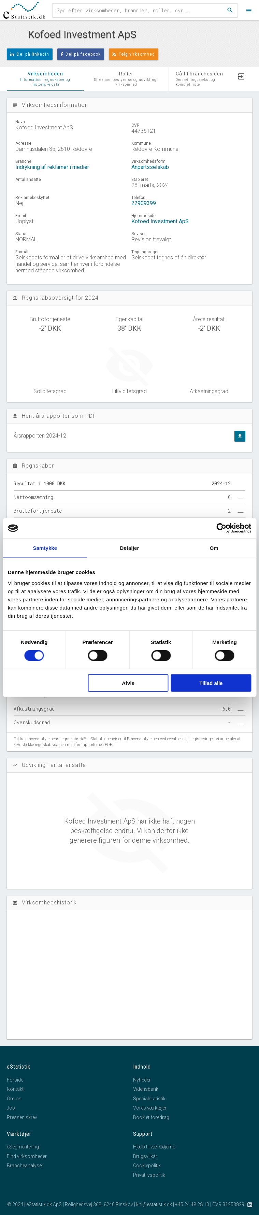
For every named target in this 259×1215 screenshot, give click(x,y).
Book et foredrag (151, 1117)
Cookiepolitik (147, 1165)
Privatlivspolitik (149, 1175)
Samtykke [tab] (45, 548)
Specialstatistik (149, 1098)
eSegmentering (23, 1146)
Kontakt (15, 1089)
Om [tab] (214, 548)
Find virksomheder (27, 1156)
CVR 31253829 (228, 1204)
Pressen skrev (22, 1117)
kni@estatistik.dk (154, 1204)
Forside (15, 1080)
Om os (14, 1098)
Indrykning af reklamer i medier (52, 167)
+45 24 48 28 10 (192, 1204)
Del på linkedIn (29, 54)
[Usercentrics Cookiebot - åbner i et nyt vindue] (221, 528)
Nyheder (142, 1080)
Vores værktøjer (150, 1108)
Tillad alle (210, 683)
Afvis (128, 683)
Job (11, 1108)
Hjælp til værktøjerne (154, 1146)
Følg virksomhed (133, 54)
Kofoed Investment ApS (160, 221)
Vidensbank (145, 1089)
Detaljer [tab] (129, 548)
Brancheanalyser (25, 1165)
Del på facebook (81, 54)
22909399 (143, 203)
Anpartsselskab (150, 167)
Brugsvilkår (145, 1156)
